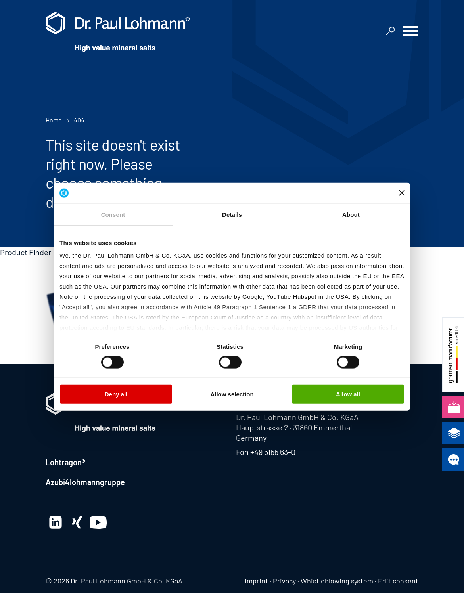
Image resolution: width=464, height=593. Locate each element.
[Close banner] (402, 193)
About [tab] (351, 214)
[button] (410, 32)
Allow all (348, 393)
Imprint (256, 580)
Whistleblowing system (337, 580)
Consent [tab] (113, 214)
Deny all (116, 393)
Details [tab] (232, 214)
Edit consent (398, 580)
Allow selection (231, 393)
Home (54, 120)
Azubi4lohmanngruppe (85, 482)
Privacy (284, 580)
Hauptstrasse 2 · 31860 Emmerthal (294, 427)
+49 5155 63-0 (272, 452)
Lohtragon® (65, 462)
